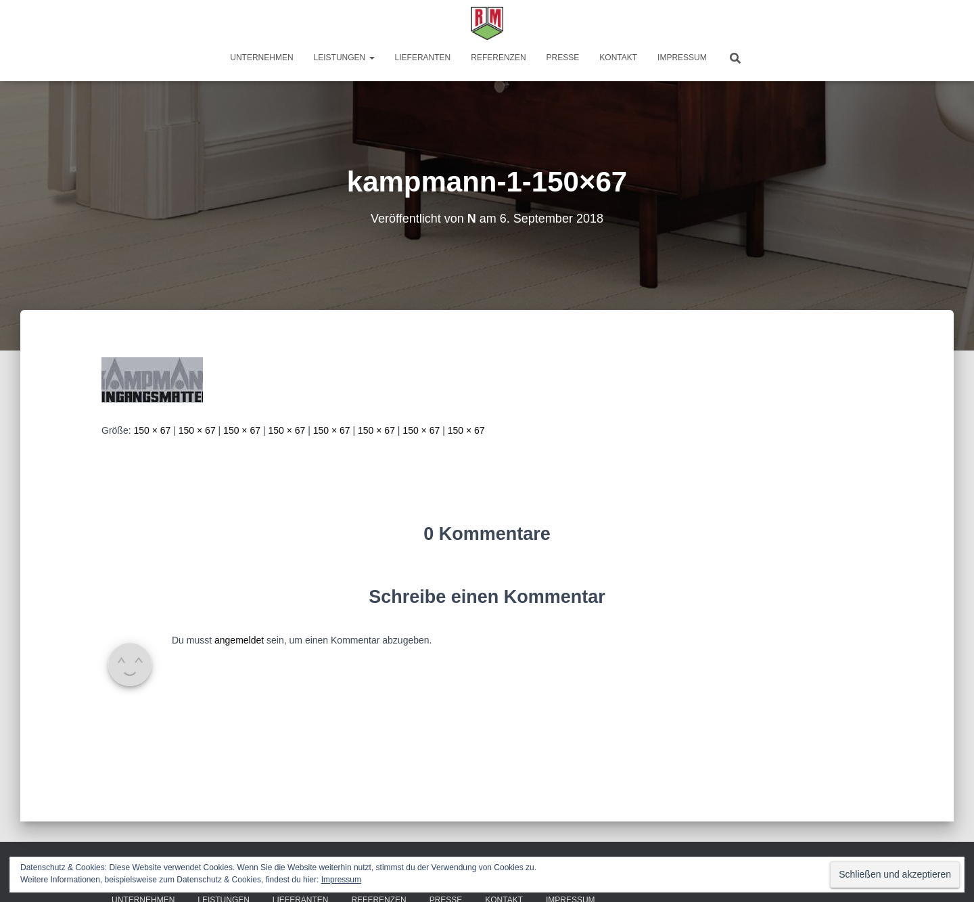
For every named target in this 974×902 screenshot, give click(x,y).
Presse (563, 57)
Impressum (682, 57)
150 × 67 (151, 430)
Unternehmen (261, 57)
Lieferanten (423, 57)
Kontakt (618, 57)
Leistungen (344, 57)
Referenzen (498, 57)
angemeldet (239, 640)
